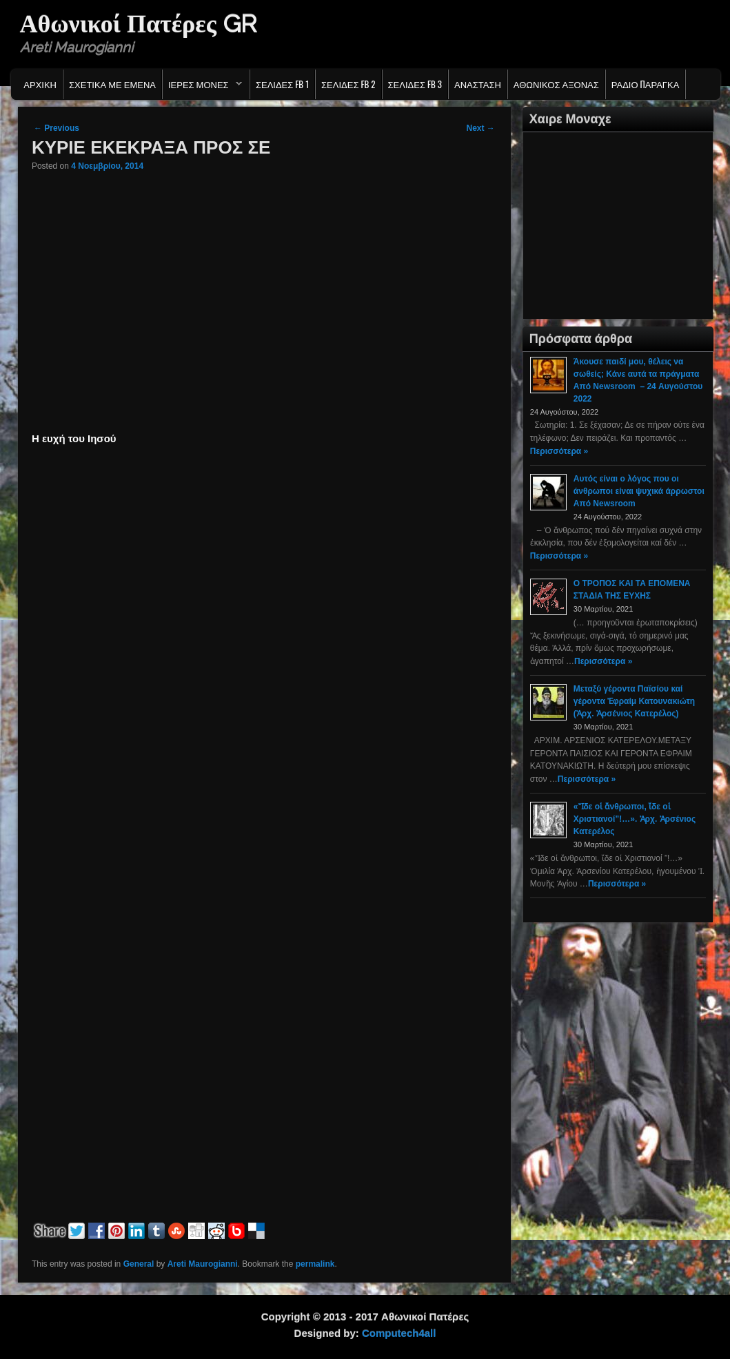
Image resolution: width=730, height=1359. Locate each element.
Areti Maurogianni (203, 1264)
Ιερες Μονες (202, 87)
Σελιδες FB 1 (282, 84)
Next (480, 128)
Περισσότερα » (559, 451)
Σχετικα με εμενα (112, 84)
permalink (315, 1264)
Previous (56, 128)
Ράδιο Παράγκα (645, 84)
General (138, 1264)
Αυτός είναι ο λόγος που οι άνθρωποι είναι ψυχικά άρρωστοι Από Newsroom (639, 491)
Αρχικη (40, 84)
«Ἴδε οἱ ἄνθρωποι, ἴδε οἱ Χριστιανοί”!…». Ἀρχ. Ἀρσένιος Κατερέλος (635, 819)
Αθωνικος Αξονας (556, 84)
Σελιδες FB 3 (415, 84)
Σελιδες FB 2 (348, 84)
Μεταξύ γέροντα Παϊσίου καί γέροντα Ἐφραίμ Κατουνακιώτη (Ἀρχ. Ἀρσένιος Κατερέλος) (634, 701)
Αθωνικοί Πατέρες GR (138, 23)
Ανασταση (477, 84)
